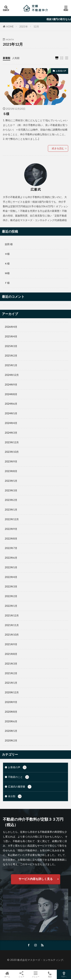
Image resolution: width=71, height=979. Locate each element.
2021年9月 (11, 644)
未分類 (15, 796)
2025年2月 (11, 355)
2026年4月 (11, 326)
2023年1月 (11, 509)
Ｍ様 (7, 273)
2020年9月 (11, 702)
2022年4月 (11, 577)
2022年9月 (11, 528)
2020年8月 (11, 711)
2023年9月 (11, 461)
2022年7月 (11, 548)
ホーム (7, 974)
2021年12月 (12, 615)
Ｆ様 (7, 282)
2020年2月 (11, 740)
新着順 (6, 57)
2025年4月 (11, 336)
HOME (10, 26)
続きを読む (58, 148)
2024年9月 (11, 384)
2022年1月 (11, 605)
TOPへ (64, 974)
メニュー (35, 974)
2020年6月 (11, 721)
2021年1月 (11, 682)
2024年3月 (11, 432)
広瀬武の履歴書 (19, 787)
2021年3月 (11, 663)
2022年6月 (11, 557)
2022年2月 (11, 596)
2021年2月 (11, 673)
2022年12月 (12, 519)
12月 (36, 26)
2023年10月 (12, 451)
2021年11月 (12, 625)
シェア (21, 974)
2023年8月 (11, 471)
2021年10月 (12, 634)
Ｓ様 (6, 114)
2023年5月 (11, 480)
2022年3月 (11, 586)
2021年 (23, 26)
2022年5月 (11, 567)
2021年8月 (11, 653)
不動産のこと (18, 777)
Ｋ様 (7, 263)
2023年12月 (12, 442)
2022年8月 (11, 538)
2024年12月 (12, 374)
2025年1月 (11, 365)
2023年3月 (11, 490)
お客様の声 (61, 71)
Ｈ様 (7, 253)
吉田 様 (9, 244)
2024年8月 (11, 394)
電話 (50, 974)
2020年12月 (12, 692)
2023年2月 (11, 499)
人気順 (16, 57)
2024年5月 (11, 413)
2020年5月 (11, 730)
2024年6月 (11, 403)
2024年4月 (11, 423)
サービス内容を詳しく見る (36, 878)
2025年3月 (11, 346)
